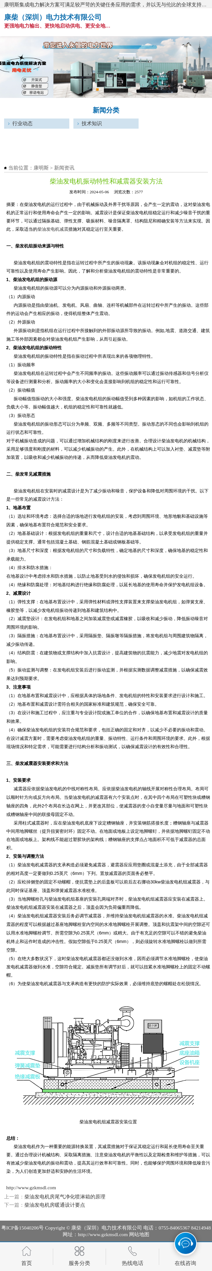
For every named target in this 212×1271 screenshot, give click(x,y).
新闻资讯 (64, 167)
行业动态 (22, 123)
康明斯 (41, 167)
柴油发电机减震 (52, 229)
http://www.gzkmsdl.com (31, 1187)
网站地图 (139, 1234)
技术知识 (92, 123)
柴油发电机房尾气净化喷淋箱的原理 (64, 1196)
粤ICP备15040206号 (22, 1227)
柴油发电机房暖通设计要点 (54, 1205)
